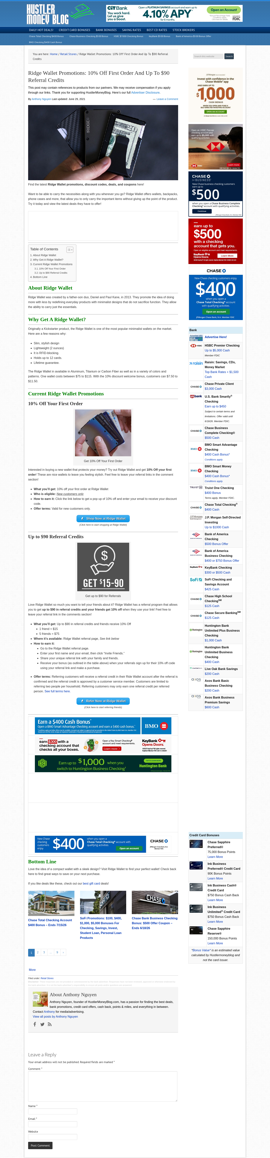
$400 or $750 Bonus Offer (222, 560)
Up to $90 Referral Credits (53, 272)
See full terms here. (58, 691)
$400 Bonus (213, 492)
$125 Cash (212, 606)
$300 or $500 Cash (217, 572)
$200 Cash (212, 673)
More (32, 970)
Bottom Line (40, 277)
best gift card (91, 884)
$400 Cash (212, 509)
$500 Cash (212, 437)
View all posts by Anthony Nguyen (55, 1017)
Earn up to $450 (215, 406)
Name (33, 1106)
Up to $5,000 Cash (217, 350)
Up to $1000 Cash (217, 527)
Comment (35, 1069)
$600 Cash (212, 707)
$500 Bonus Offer (216, 544)
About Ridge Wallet (44, 255)
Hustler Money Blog (60, 14)
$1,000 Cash (213, 640)
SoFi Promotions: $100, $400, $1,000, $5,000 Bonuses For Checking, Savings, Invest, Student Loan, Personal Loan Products (101, 928)
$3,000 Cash (213, 388)
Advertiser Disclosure (145, 92)
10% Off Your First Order (52, 268)
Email (32, 1119)
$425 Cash (212, 589)
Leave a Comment (167, 99)
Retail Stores (47, 978)
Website (33, 1132)
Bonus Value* (202, 950)
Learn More (215, 856)
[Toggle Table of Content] (68, 250)
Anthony (49, 1012)
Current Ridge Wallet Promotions (53, 264)
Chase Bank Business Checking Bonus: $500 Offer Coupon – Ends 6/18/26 (155, 923)
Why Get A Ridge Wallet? (48, 259)
